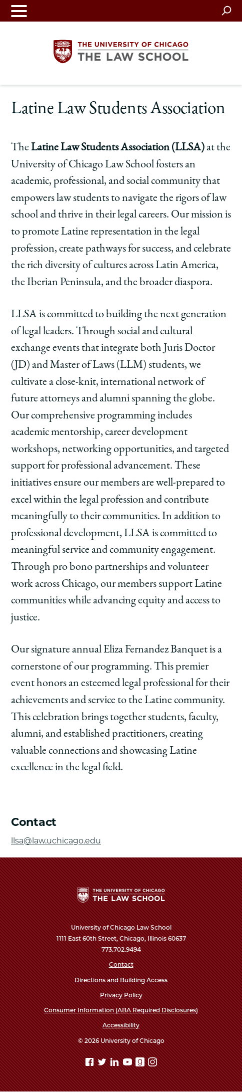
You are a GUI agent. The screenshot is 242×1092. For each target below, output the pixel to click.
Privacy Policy (121, 995)
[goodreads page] (141, 1063)
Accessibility (121, 1025)
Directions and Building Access (121, 980)
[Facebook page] (90, 1063)
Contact (121, 964)
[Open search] (226, 10)
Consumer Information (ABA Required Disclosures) (121, 1010)
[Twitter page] (103, 1063)
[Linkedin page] (115, 1063)
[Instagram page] (152, 1063)
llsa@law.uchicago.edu (56, 840)
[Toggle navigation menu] (19, 11)
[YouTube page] (128, 1063)
